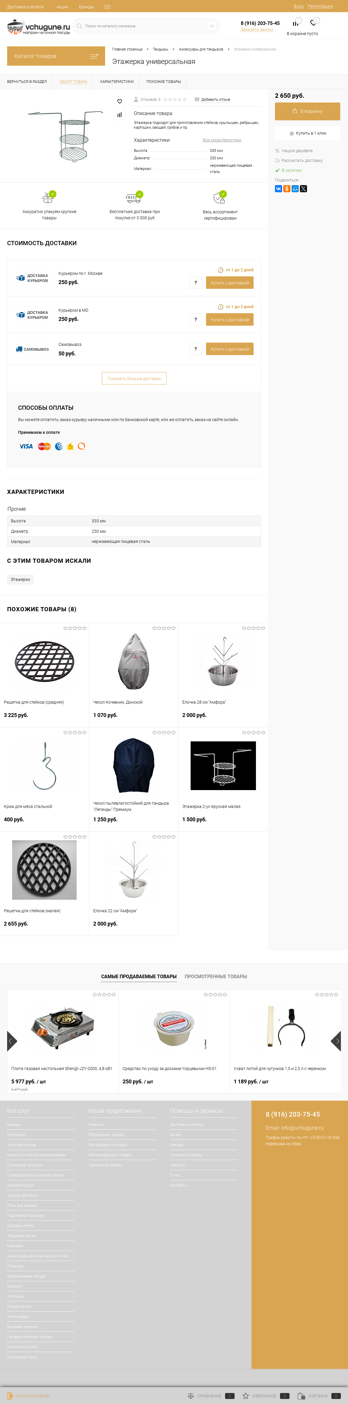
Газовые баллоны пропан (29, 1336)
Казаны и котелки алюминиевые (36, 1155)
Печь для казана (22, 1205)
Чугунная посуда (21, 1145)
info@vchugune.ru (302, 1128)
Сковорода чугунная (24, 1165)
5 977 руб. (63, 1085)
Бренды (86, 6)
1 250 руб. (134, 823)
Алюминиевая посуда (26, 1276)
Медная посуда (20, 1185)
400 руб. (44, 823)
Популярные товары (106, 1134)
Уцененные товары (105, 1165)
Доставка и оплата (25, 6)
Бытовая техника (22, 1326)
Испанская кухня (22, 1347)
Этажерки (20, 579)
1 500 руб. (223, 823)
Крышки (14, 1286)
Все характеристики (222, 140)
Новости (177, 1165)
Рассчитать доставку (299, 160)
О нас (175, 1175)
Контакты (178, 1185)
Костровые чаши (22, 1357)
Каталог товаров (56, 56)
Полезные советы (186, 1155)
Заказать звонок (257, 29)
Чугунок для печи (22, 1195)
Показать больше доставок (134, 378)
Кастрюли (16, 1134)
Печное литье (19, 1306)
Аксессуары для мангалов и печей (37, 1256)
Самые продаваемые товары (139, 976)
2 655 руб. (44, 927)
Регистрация (320, 6)
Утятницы (15, 1296)
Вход (298, 6)
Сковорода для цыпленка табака (36, 1175)
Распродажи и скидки (107, 1145)
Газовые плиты (20, 1225)
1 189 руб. (251, 1081)
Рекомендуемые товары (110, 1155)
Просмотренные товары (216, 976)
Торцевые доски (21, 1235)
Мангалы (15, 1246)
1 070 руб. (134, 718)
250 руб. (138, 1081)
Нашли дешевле (294, 150)
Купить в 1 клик (307, 133)
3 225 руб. (44, 718)
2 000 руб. (223, 718)
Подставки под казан (26, 1215)
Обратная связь (28, 1396)
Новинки (96, 1124)
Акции (62, 6)
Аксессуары (18, 1316)
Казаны (14, 1124)
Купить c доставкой (230, 283)
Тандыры (15, 1266)
